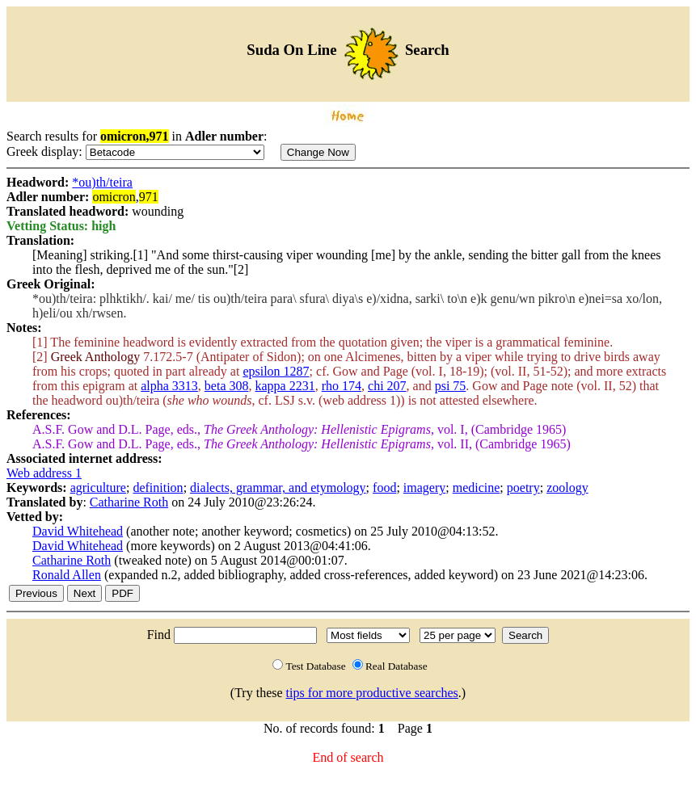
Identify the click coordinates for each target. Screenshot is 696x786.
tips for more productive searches (372, 693)
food (384, 487)
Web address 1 (44, 473)
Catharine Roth (129, 502)
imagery (424, 487)
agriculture (98, 487)
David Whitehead (77, 531)
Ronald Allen (66, 575)
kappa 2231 (285, 386)
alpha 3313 (169, 386)
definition (158, 487)
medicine (476, 487)
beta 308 (227, 386)
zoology (567, 487)
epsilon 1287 (276, 371)
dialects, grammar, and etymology (278, 487)
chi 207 (387, 386)
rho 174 (341, 386)
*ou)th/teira (102, 182)
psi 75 (450, 386)
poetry (523, 487)
